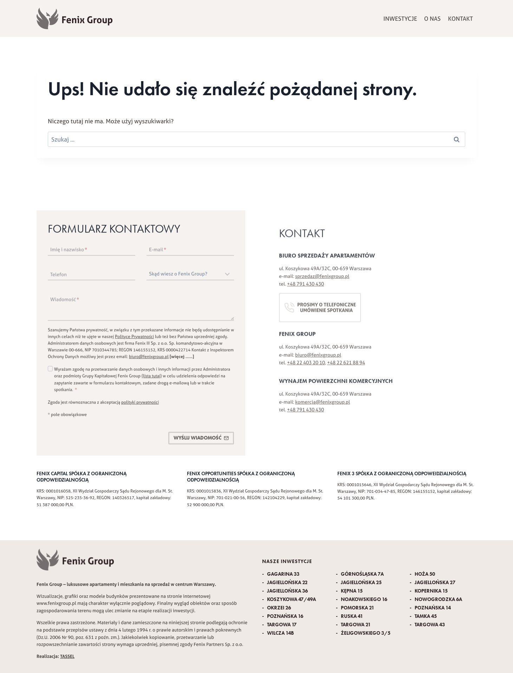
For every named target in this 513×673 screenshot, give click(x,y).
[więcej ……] (182, 359)
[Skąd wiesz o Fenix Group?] (190, 277)
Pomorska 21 (357, 608)
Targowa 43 (429, 625)
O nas (432, 18)
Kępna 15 (351, 591)
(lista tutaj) (152, 378)
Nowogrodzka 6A (438, 599)
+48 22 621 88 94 (346, 368)
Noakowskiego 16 (363, 599)
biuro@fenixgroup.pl (149, 359)
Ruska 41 (351, 616)
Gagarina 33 (282, 574)
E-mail (157, 252)
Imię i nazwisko (68, 252)
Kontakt (460, 18)
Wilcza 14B (280, 633)
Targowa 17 (281, 625)
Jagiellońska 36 (287, 591)
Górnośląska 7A (362, 574)
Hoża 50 (424, 574)
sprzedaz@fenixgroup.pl (322, 282)
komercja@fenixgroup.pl (322, 407)
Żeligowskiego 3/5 (365, 633)
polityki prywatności (140, 404)
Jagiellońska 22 (286, 583)
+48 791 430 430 (305, 290)
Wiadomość (64, 302)
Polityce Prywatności (134, 338)
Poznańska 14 (432, 608)
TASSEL (67, 656)
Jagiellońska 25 (361, 583)
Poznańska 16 (284, 616)
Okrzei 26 (278, 608)
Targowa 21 (355, 625)
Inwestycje (400, 18)
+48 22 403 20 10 (306, 368)
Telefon (58, 277)
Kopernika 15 (431, 591)
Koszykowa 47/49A (291, 599)
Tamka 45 (425, 616)
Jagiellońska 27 (434, 583)
